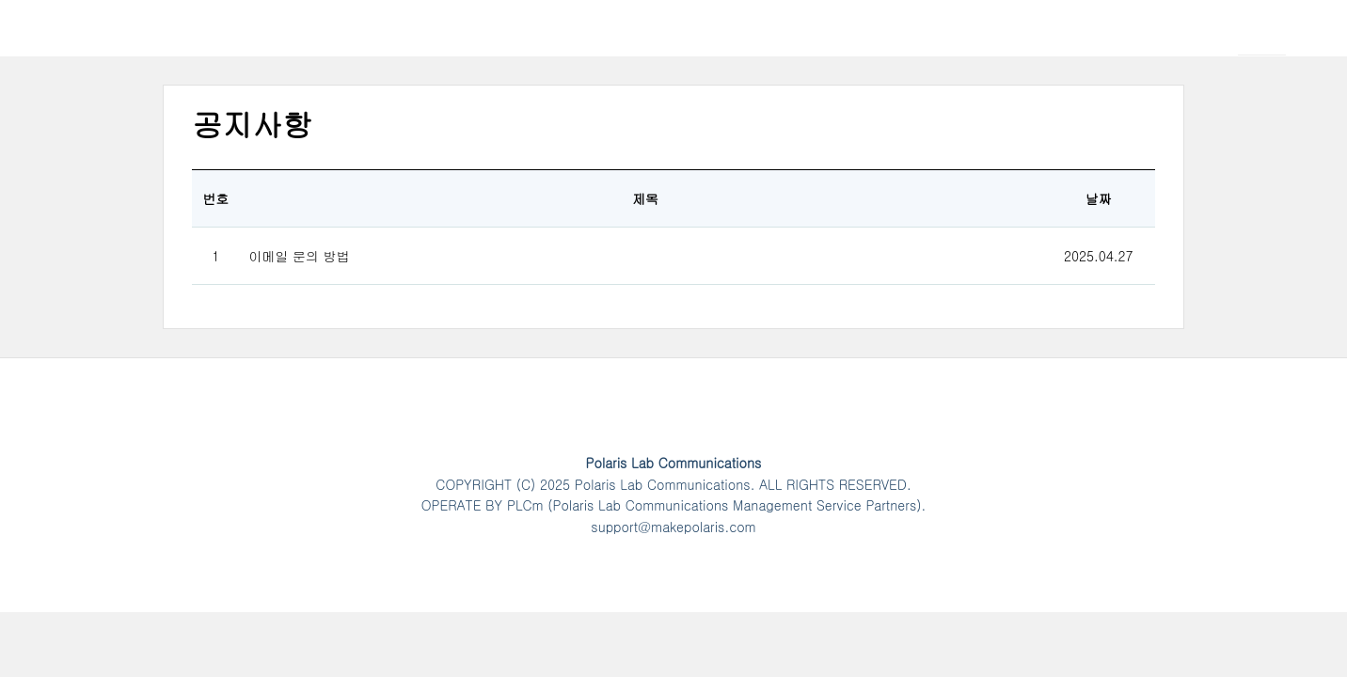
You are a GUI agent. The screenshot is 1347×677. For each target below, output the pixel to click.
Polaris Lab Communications (204, 42)
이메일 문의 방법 (298, 255)
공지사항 (252, 123)
